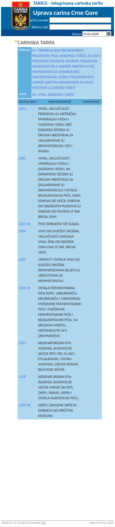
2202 (22, 158)
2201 (22, 108)
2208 (22, 376)
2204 (22, 231)
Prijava (106, 41)
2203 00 (24, 224)
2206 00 (24, 288)
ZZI (43, 522)
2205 (22, 259)
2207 (22, 343)
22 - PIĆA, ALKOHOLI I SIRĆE (53, 94)
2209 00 (24, 405)
